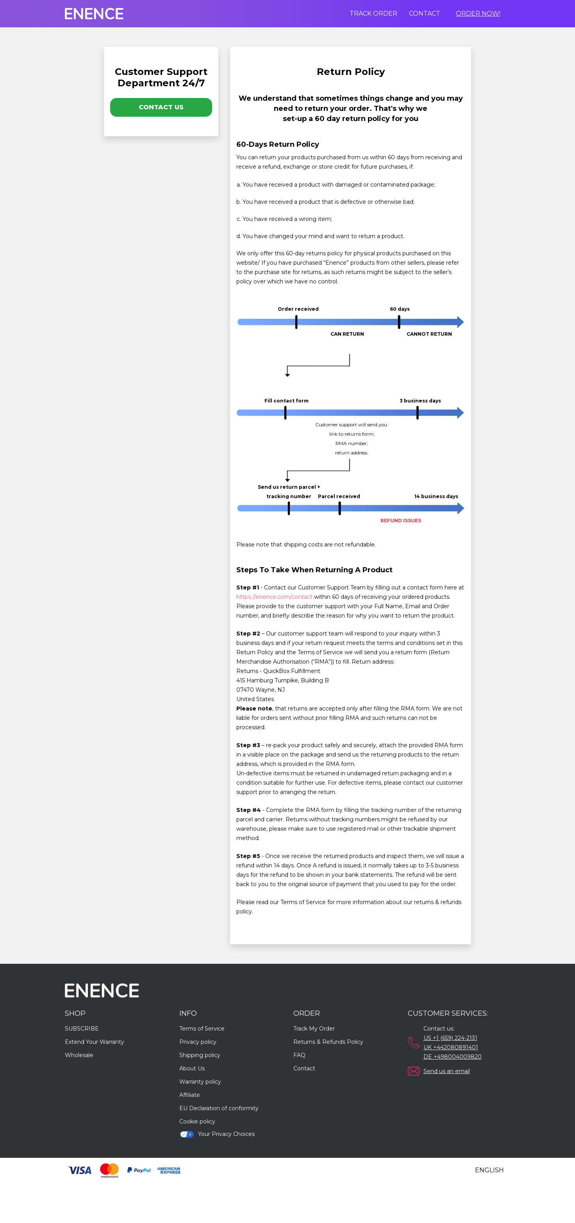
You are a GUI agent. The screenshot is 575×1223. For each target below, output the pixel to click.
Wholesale (79, 1055)
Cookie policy (197, 1121)
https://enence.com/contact (274, 596)
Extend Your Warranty (94, 1041)
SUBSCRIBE (82, 1028)
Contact (424, 13)
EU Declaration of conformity (219, 1108)
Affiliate (189, 1094)
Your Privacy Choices (217, 1134)
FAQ (299, 1055)
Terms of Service (202, 1028)
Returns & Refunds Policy (328, 1041)
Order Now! (478, 13)
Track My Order (314, 1028)
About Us (192, 1068)
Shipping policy (199, 1055)
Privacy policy (197, 1041)
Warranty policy (200, 1081)
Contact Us (161, 107)
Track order (373, 13)
